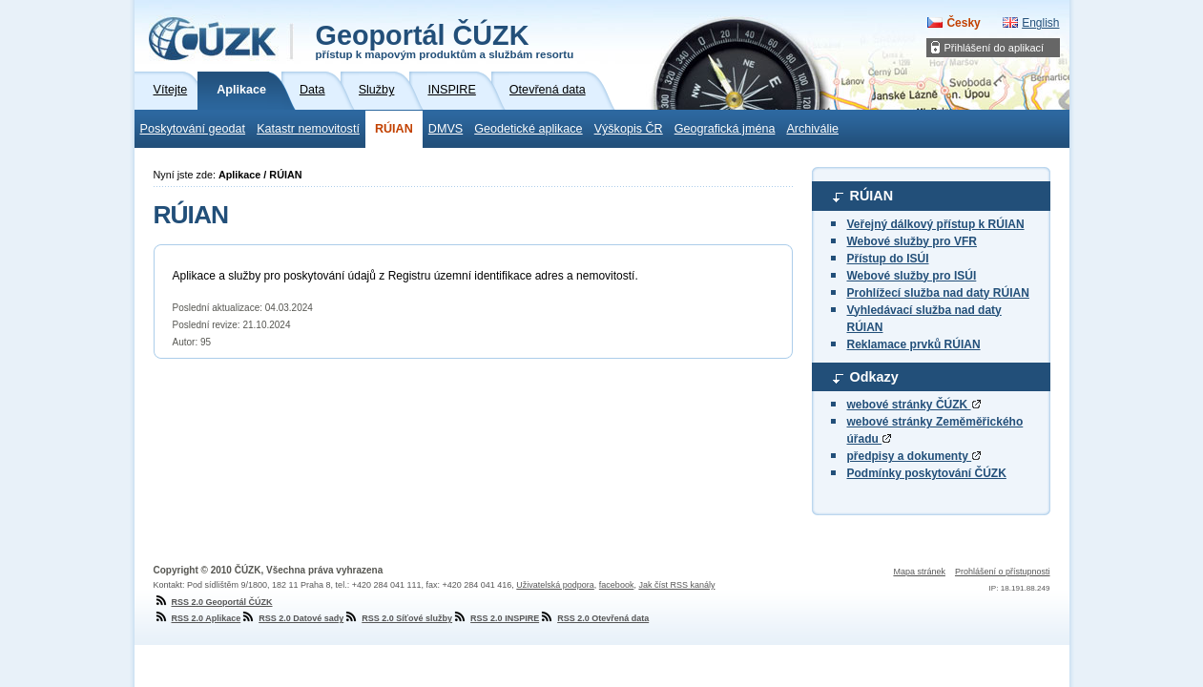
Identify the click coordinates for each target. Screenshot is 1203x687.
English (1040, 23)
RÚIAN (394, 128)
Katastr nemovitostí (308, 128)
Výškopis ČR (628, 128)
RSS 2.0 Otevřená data (594, 618)
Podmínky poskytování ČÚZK (926, 473)
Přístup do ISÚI (888, 258)
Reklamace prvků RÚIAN (914, 344)
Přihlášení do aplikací (994, 47)
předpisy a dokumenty (914, 456)
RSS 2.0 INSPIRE (495, 618)
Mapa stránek (919, 571)
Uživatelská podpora (555, 585)
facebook (616, 585)
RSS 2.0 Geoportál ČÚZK (213, 602)
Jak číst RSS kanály (676, 585)
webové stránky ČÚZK (914, 404)
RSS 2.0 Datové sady (291, 618)
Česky (963, 23)
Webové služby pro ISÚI (912, 275)
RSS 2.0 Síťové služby (397, 618)
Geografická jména (725, 128)
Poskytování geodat (193, 128)
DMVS (445, 128)
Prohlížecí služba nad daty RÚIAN (938, 293)
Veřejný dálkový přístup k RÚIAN (936, 224)
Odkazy (874, 377)
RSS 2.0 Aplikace (197, 618)
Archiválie (812, 128)
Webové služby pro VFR (912, 241)
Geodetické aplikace (528, 128)
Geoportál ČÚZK (445, 40)
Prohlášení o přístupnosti (1002, 571)
